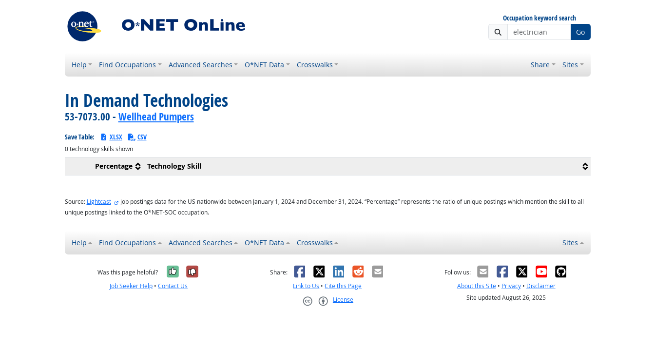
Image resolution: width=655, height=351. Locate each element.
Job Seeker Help (131, 286)
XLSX (110, 136)
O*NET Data (264, 64)
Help (79, 64)
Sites (570, 64)
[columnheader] (104, 166)
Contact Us (173, 286)
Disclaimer (541, 286)
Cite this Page (343, 286)
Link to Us (306, 286)
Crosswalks (315, 64)
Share (540, 64)
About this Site (476, 286)
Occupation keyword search (539, 18)
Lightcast (99, 201)
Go (580, 32)
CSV (137, 136)
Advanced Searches (200, 64)
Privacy (511, 286)
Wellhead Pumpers (156, 116)
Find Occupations (127, 64)
